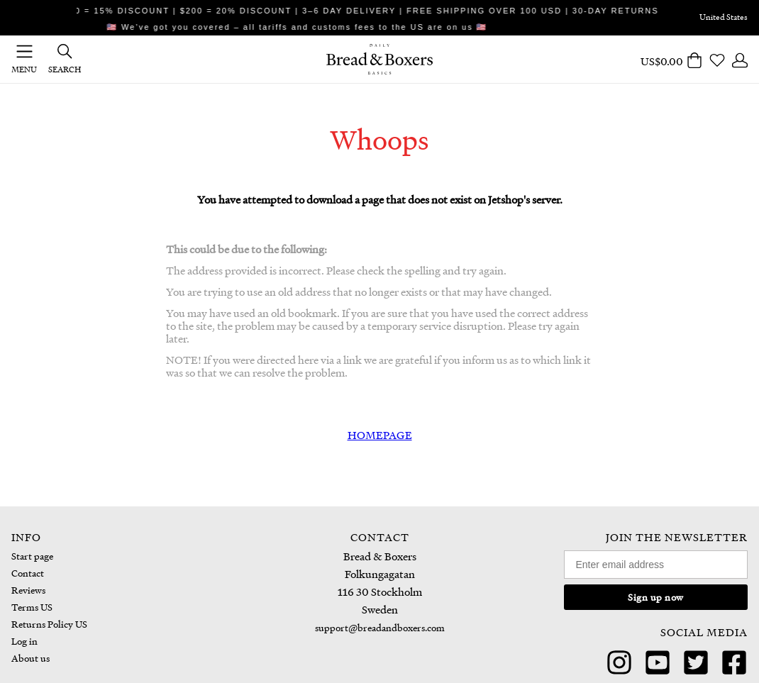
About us (30, 658)
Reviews (28, 589)
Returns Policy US (49, 624)
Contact (27, 572)
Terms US (31, 606)
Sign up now (656, 597)
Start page (32, 555)
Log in (24, 641)
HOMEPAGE (380, 435)
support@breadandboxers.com (380, 627)
